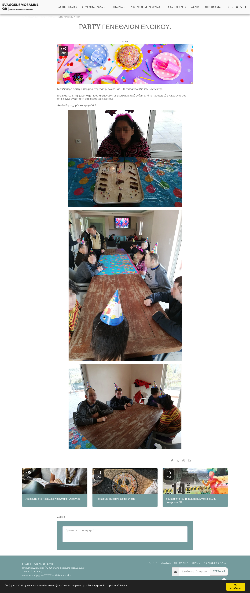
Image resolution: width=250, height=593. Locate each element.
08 (28, 474)
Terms (25, 571)
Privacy (38, 571)
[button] (94, 7)
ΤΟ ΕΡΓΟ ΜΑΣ (48, 16)
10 (99, 474)
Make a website (63, 575)
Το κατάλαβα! (236, 587)
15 (169, 474)
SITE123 (48, 575)
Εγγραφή (219, 571)
